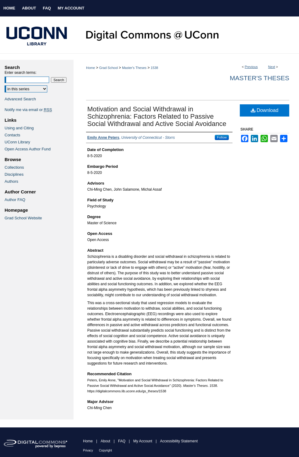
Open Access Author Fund (28, 149)
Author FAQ (15, 199)
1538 (154, 68)
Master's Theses (134, 68)
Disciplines (14, 174)
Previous (251, 67)
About (105, 441)
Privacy (88, 450)
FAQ (121, 441)
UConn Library (17, 142)
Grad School (108, 68)
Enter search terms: (21, 72)
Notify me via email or (28, 109)
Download (265, 110)
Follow (222, 137)
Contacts (12, 135)
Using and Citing (19, 128)
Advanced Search (20, 99)
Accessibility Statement (179, 441)
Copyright (105, 450)
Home (90, 68)
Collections (14, 167)
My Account (142, 441)
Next (271, 67)
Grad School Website (23, 218)
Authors (11, 181)
